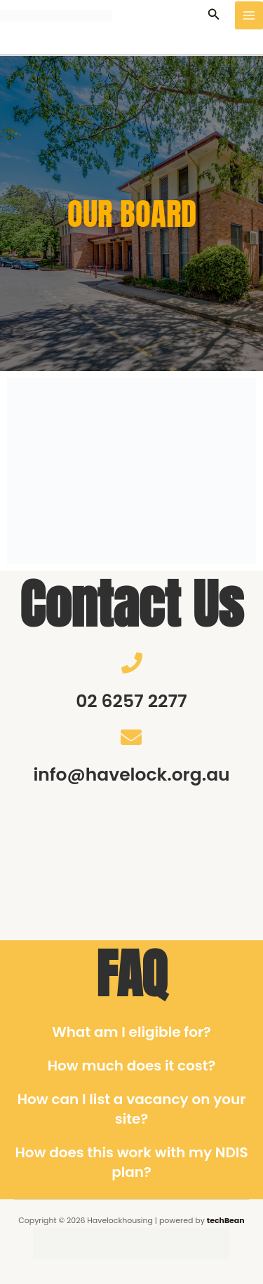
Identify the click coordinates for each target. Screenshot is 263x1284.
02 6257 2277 (131, 701)
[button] (214, 15)
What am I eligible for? (131, 1032)
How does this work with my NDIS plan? (131, 1162)
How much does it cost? (132, 1065)
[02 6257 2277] (131, 663)
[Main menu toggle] (249, 15)
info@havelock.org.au (131, 774)
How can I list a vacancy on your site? (132, 1109)
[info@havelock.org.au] (131, 737)
